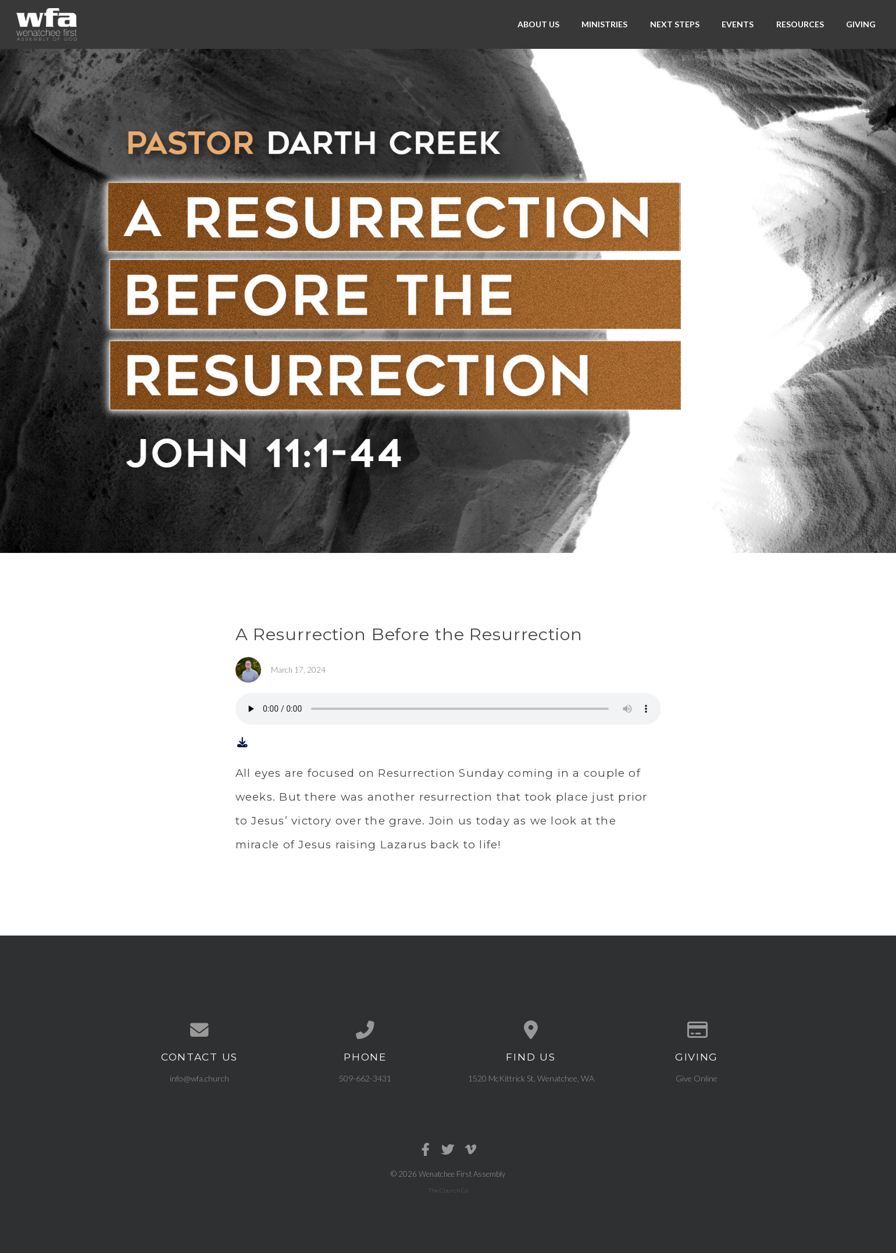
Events (738, 24)
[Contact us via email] (199, 1030)
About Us (538, 24)
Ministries (604, 24)
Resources (800, 24)
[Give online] (697, 1030)
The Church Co (448, 1190)
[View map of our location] (531, 1030)
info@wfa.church (199, 1078)
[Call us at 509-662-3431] (365, 1030)
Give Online (696, 1078)
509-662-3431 (365, 1078)
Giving (861, 24)
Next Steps (674, 24)
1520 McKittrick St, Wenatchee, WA (531, 1078)
